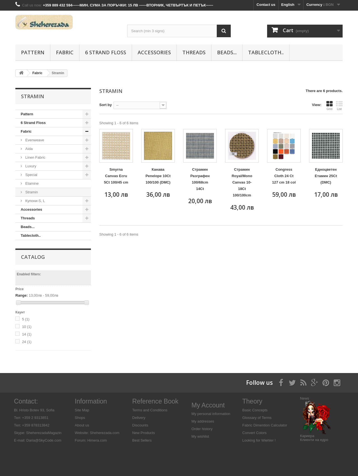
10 (27, 327)
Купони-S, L (34, 201)
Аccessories (154, 52)
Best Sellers (142, 440)
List (339, 105)
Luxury (30, 166)
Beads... (227, 52)
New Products (143, 433)
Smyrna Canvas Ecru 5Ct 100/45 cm (116, 175)
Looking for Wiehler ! (258, 440)
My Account (208, 405)
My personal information (211, 414)
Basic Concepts (254, 410)
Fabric (65, 52)
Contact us (265, 5)
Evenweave (34, 140)
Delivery (138, 418)
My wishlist (200, 436)
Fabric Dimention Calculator (264, 425)
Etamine (31, 183)
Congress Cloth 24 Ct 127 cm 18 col (284, 175)
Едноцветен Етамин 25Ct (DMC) (326, 175)
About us (82, 425)
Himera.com (96, 440)
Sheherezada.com (104, 433)
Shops (80, 418)
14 (27, 334)
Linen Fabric (34, 157)
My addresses (203, 421)
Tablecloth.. (266, 52)
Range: (21, 295)
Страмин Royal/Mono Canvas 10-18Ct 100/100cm (242, 182)
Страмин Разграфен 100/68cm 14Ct (199, 179)
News (304, 398)
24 (27, 342)
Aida (28, 149)
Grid (329, 105)
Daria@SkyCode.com (43, 440)
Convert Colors (254, 433)
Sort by (105, 105)
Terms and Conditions (150, 410)
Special (30, 175)
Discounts (140, 425)
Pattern (32, 52)
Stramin (31, 192)
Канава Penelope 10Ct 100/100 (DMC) (158, 175)
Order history (202, 429)
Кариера (307, 436)
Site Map (82, 410)
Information (91, 401)
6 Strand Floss (105, 52)
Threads (194, 52)
